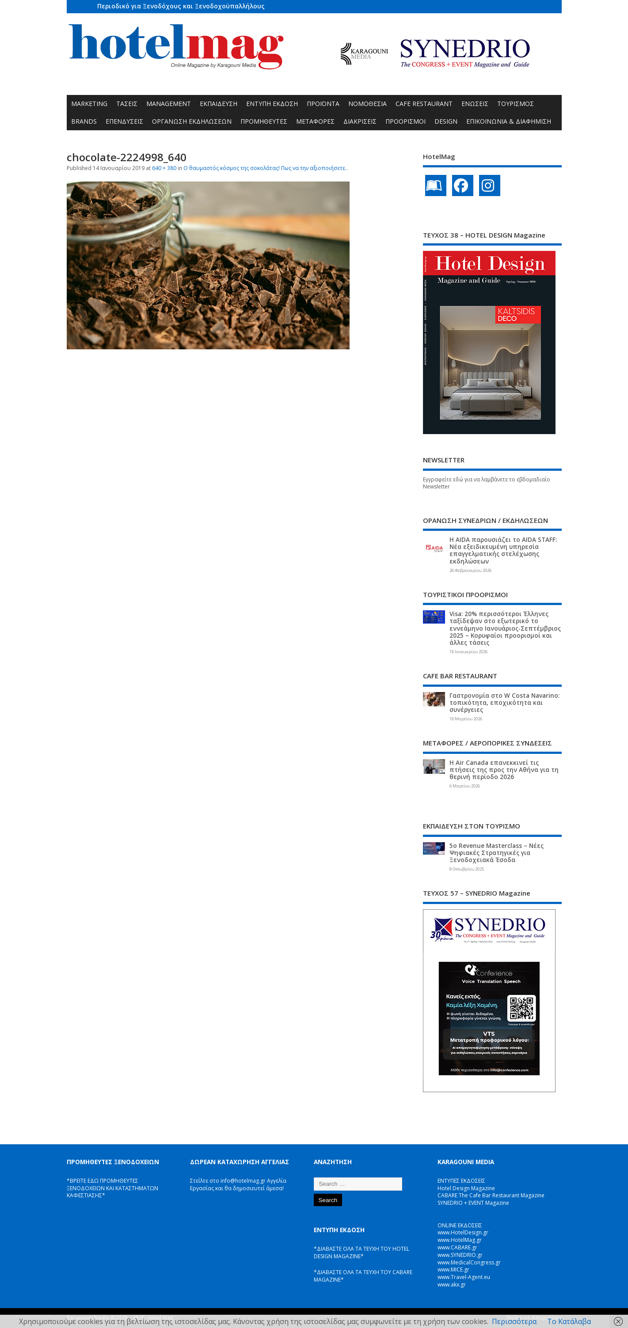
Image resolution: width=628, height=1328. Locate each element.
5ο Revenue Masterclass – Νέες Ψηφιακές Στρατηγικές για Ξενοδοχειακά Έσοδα (496, 853)
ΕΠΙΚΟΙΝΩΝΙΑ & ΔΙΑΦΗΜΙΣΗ (508, 121)
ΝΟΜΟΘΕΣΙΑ (367, 103)
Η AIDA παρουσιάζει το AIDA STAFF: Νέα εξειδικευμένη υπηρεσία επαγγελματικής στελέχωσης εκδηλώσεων (503, 550)
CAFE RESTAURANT (424, 103)
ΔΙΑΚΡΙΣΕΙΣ (360, 121)
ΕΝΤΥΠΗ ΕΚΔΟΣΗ (272, 103)
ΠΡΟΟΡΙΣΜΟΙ (405, 121)
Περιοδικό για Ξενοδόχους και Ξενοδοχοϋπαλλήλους (181, 6)
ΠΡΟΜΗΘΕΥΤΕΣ (263, 121)
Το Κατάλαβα (569, 1321)
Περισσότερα (514, 1321)
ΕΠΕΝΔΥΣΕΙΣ (124, 121)
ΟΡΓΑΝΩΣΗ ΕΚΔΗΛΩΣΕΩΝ (192, 121)
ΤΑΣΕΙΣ (126, 103)
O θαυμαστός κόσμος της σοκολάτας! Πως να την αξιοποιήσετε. (264, 168)
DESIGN (445, 121)
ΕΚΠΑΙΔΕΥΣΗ (218, 103)
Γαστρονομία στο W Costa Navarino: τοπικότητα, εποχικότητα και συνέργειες (504, 703)
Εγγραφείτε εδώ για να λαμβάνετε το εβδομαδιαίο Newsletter (486, 483)
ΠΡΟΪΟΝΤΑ (323, 103)
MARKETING (89, 103)
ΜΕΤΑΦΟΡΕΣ (315, 121)
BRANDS (84, 121)
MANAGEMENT (168, 103)
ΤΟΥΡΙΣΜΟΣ (515, 103)
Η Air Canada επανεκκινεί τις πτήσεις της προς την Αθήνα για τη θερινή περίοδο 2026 (504, 770)
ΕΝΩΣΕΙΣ (474, 103)
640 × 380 (164, 168)
